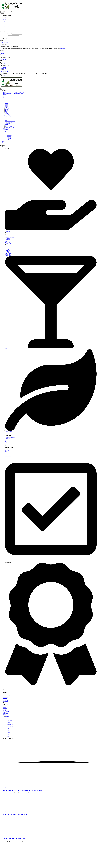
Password (4, 36)
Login (2, 40)
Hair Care (7, 249)
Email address (3, 44)
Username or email (6, 33)
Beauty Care (7, 250)
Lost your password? (4, 42)
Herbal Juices (7, 238)
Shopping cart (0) (3, 68)
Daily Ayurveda (6, 787)
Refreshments (7, 242)
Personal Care (7, 254)
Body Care (7, 251)
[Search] (2, 13)
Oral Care (7, 252)
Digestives (7, 240)
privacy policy (62, 48)
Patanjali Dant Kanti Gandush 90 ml (14, 838)
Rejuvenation (7, 239)
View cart (2, 71)
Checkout (6, 71)
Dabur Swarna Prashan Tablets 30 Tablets (15, 814)
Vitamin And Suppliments (10, 237)
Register (2, 50)
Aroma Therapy (8, 253)
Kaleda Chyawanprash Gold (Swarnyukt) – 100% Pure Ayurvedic (22, 790)
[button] (2, 53)
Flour (6, 241)
